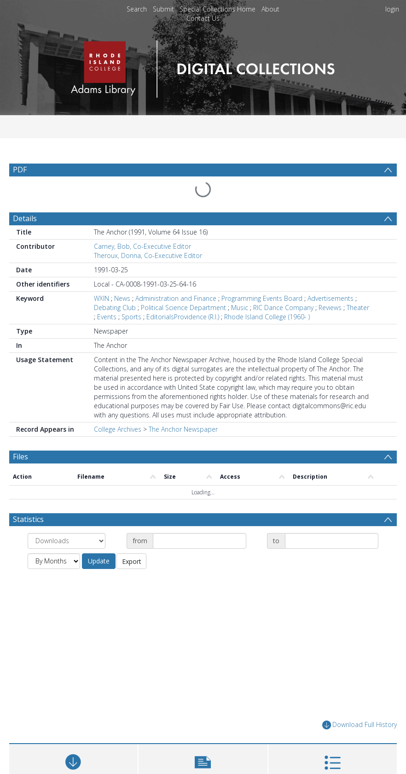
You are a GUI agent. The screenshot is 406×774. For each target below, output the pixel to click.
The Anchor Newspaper (183, 429)
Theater (358, 307)
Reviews (330, 307)
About (270, 9)
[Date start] (199, 541)
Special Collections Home (217, 9)
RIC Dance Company (283, 307)
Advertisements (330, 298)
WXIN (101, 298)
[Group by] (66, 541)
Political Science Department (183, 307)
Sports (131, 316)
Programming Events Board (261, 298)
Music (239, 307)
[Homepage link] (203, 66)
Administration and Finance (175, 298)
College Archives (117, 429)
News (122, 298)
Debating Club (115, 307)
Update (99, 561)
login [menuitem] (392, 9)
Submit (163, 9)
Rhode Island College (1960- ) (267, 316)
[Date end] (331, 541)
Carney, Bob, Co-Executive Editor (142, 246)
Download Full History (359, 725)
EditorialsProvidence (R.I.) (182, 316)
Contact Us (203, 18)
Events (106, 316)
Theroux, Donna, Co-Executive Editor (148, 255)
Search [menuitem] (137, 9)
